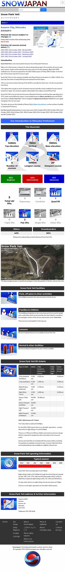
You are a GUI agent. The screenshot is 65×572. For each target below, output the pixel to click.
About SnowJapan (28, 523)
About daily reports (28, 534)
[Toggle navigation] (62, 2)
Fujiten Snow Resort (40, 104)
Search (43, 10)
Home (5, 522)
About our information (29, 540)
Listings (16, 536)
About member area (45, 528)
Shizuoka (20, 27)
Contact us (59, 523)
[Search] (29, 9)
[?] (10, 37)
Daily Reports (16, 528)
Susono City (7, 27)
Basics (4, 23)
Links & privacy (59, 528)
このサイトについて (30, 528)
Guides (16, 533)
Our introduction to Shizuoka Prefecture (32, 121)
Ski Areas (15, 523)
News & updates (43, 523)
